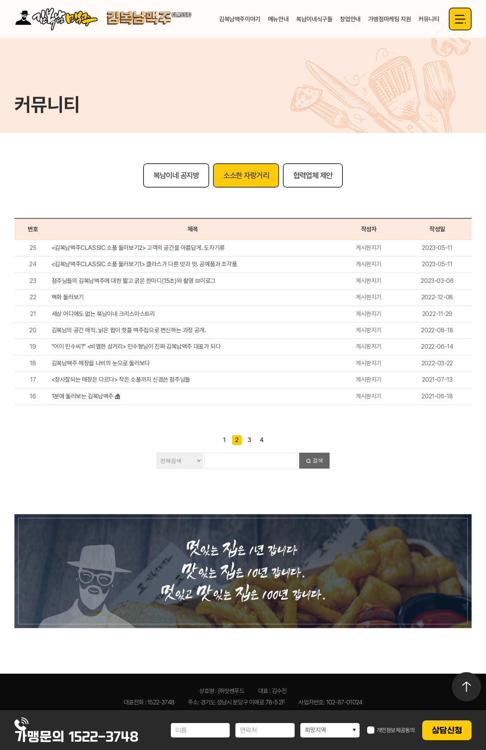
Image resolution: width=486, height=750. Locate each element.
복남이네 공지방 (176, 175)
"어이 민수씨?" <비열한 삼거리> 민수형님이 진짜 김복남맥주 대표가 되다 (136, 346)
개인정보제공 (391, 730)
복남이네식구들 (314, 19)
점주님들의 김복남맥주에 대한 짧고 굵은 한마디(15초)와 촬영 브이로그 (134, 280)
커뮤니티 (428, 19)
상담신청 (447, 730)
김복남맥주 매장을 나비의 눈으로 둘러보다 (101, 363)
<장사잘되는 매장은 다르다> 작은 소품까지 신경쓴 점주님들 (121, 379)
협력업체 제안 (313, 175)
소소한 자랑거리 (246, 175)
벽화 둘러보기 (68, 297)
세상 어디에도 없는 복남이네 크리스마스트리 (103, 313)
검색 (317, 460)
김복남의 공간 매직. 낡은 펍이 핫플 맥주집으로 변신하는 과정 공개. (129, 330)
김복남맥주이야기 (239, 19)
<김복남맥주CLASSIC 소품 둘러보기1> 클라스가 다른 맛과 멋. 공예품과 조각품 (144, 264)
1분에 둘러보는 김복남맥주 (83, 396)
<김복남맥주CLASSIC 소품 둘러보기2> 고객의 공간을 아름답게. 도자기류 (138, 247)
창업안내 (350, 19)
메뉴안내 (278, 19)
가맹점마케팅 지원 (389, 19)
